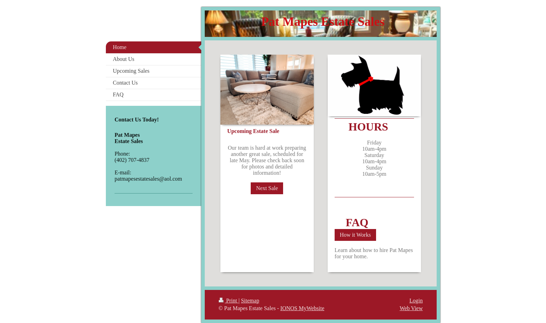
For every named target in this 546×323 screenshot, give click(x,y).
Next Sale (267, 188)
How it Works (355, 235)
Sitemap (250, 301)
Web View (411, 308)
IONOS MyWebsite (302, 308)
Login (416, 301)
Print (229, 301)
